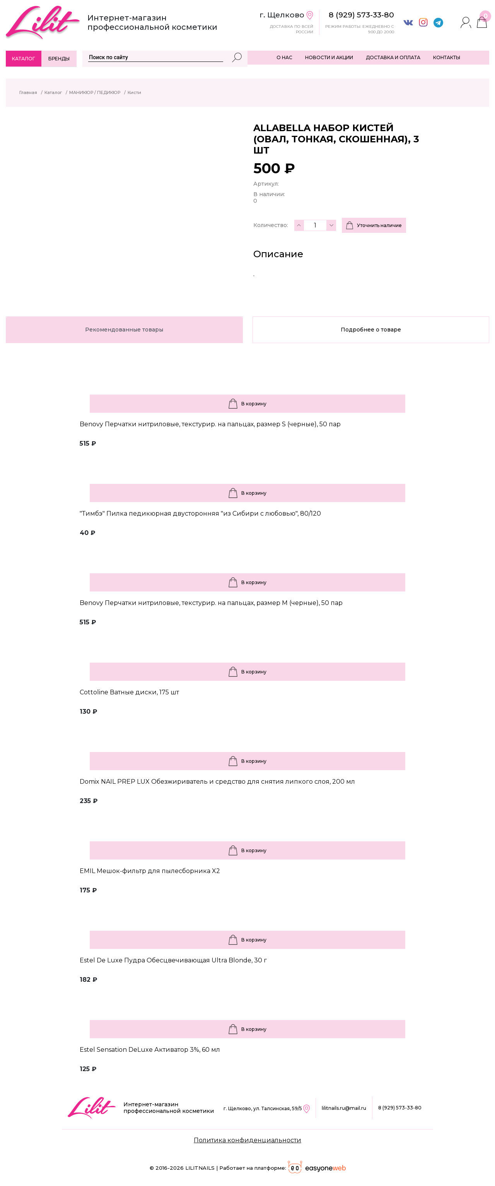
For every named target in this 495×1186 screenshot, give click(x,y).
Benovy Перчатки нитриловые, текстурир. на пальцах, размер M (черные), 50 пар (211, 603)
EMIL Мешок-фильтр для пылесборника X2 (150, 871)
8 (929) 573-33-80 (400, 1108)
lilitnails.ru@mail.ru (344, 1108)
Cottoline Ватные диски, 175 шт (129, 692)
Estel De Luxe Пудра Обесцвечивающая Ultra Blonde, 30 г (173, 960)
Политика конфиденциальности (247, 1140)
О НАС (284, 57)
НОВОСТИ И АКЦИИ (329, 57)
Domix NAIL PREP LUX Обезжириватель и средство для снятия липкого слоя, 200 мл (217, 781)
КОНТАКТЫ (446, 57)
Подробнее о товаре (371, 329)
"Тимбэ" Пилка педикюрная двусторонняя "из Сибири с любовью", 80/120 (200, 513)
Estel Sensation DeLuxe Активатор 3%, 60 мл (150, 1049)
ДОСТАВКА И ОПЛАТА (393, 57)
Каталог (23, 59)
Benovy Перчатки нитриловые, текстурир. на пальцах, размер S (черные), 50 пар (210, 424)
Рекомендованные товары (124, 329)
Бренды (59, 59)
